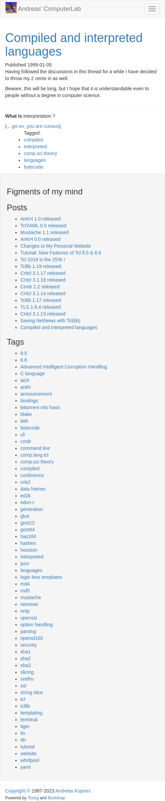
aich (24, 380)
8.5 (23, 353)
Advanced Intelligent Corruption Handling (63, 366)
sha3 (25, 665)
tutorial (27, 746)
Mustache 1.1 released (44, 232)
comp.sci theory (40, 153)
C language (32, 373)
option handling (36, 624)
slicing (27, 672)
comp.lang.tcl (34, 455)
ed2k (25, 495)
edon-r (27, 502)
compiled (33, 139)
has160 (28, 536)
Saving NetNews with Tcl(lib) (50, 320)
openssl (28, 618)
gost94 (27, 529)
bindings (29, 400)
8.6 (23, 360)
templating (31, 713)
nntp (25, 611)
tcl (22, 699)
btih (24, 421)
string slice (31, 692)
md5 (25, 590)
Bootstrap (56, 798)
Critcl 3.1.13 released (42, 314)
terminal (28, 719)
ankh (25, 387)
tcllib (25, 706)
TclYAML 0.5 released (43, 225)
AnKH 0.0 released (40, 239)
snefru (27, 679)
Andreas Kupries (73, 791)
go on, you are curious (35, 126)
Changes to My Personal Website (55, 246)
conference (32, 475)
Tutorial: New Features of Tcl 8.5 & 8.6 (60, 252)
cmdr (25, 441)
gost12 (27, 523)
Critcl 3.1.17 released (42, 273)
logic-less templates (41, 577)
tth (23, 740)
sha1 (25, 651)
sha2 (25, 658)
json (24, 563)
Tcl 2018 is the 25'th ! (42, 259)
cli (22, 434)
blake (26, 414)
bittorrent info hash (40, 407)
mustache (30, 597)
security (28, 645)
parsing (28, 631)
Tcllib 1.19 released (40, 266)
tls (22, 733)
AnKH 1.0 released (40, 219)
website (28, 753)
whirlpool (29, 760)
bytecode (33, 167)
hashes (28, 543)
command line (35, 448)
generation (31, 509)
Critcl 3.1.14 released (42, 293)
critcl (25, 482)
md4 (25, 584)
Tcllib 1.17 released (40, 300)
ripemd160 (31, 638)
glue (24, 516)
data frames (33, 489)
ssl (23, 685)
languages (35, 160)
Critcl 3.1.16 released (42, 280)
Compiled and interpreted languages (74, 44)
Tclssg (33, 798)
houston (28, 550)
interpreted (35, 146)
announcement (36, 394)
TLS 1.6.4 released (40, 307)
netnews (29, 604)
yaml (25, 767)
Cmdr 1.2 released (40, 286)
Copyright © (17, 791)
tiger (25, 726)
